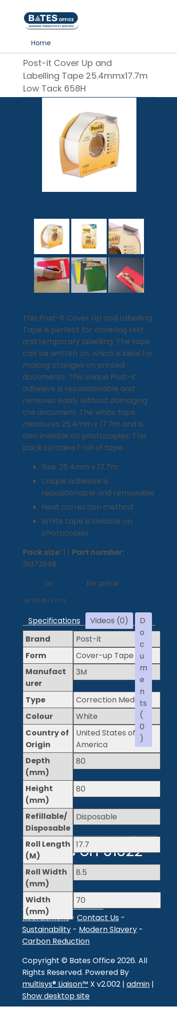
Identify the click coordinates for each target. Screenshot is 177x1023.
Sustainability (46, 929)
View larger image (89, 205)
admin (138, 984)
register (69, 583)
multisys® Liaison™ (55, 984)
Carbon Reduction (56, 941)
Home (41, 43)
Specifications (54, 620)
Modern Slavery (108, 929)
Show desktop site (56, 995)
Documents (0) (143, 679)
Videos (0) (109, 620)
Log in (33, 583)
